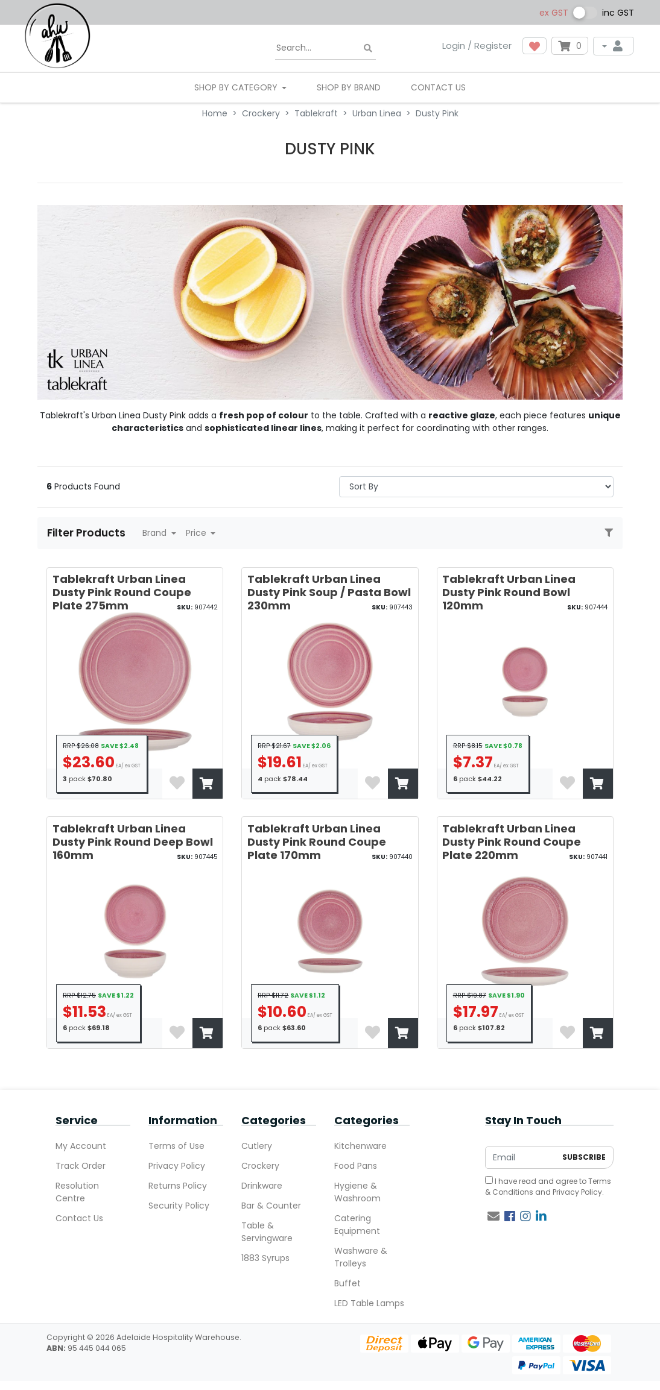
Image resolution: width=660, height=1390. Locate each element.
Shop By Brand (349, 87)
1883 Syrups (265, 1258)
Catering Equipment (357, 1224)
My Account (81, 1146)
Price (197, 533)
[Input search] (325, 48)
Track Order (81, 1166)
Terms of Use (176, 1146)
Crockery (260, 1166)
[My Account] (613, 46)
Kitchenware (360, 1146)
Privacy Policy (176, 1166)
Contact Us (438, 87)
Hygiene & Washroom (357, 1192)
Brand (155, 533)
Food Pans (355, 1166)
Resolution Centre (77, 1192)
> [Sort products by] (476, 486)
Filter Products (87, 533)
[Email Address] (521, 1157)
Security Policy (178, 1206)
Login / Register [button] (477, 45)
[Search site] (368, 48)
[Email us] (493, 1216)
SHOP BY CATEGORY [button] (237, 87)
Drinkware (261, 1186)
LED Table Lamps (369, 1303)
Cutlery (256, 1146)
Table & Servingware (267, 1231)
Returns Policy (177, 1186)
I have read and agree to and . (548, 1186)
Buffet (347, 1283)
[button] (534, 45)
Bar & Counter (271, 1206)
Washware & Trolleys (360, 1257)
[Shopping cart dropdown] (569, 46)
